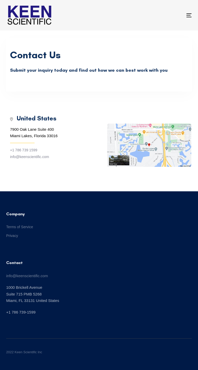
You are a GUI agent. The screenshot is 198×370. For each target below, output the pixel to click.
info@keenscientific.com (27, 276)
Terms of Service (19, 227)
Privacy (12, 236)
